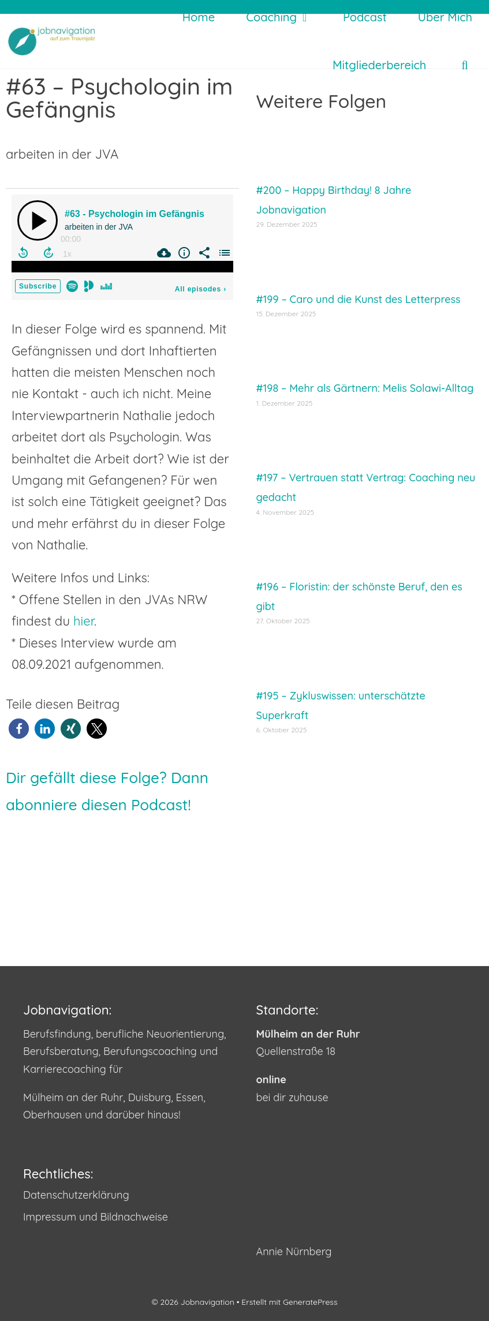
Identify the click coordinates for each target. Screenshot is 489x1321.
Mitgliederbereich (379, 65)
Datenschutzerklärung (76, 1195)
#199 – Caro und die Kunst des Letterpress (358, 299)
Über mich (445, 17)
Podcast (365, 17)
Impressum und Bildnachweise (95, 1216)
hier (83, 621)
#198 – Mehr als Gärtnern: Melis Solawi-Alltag (365, 388)
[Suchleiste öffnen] (465, 65)
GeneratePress (310, 1302)
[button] (19, 728)
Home (198, 17)
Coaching (284, 17)
